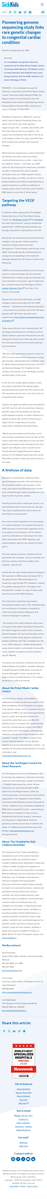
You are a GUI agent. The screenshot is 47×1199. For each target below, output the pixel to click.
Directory (24, 1100)
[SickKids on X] (23, 1159)
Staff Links (23, 1146)
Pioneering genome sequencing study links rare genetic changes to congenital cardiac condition (23, 32)
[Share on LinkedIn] (20, 12)
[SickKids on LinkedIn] (33, 1159)
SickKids (39, 219)
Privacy (23, 1186)
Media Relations (24, 1130)
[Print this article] (30, 12)
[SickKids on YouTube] (28, 1159)
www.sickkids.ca (9, 938)
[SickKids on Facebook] (18, 1159)
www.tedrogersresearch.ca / (22, 831)
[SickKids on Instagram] (13, 1159)
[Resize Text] (43, 12)
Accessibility (14, 1186)
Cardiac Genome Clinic (12, 288)
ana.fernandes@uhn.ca (12, 970)
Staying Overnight (23, 1092)
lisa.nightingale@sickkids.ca (14, 1010)
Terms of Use (32, 1186)
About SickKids (23, 1089)
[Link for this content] (25, 12)
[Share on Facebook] (10, 12)
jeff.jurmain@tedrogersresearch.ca (17, 992)
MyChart (22, 1103)
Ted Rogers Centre (20, 219)
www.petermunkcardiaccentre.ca (16, 756)
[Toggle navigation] (42, 4)
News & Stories (23, 1096)
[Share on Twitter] (15, 12)
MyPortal (23, 1142)
